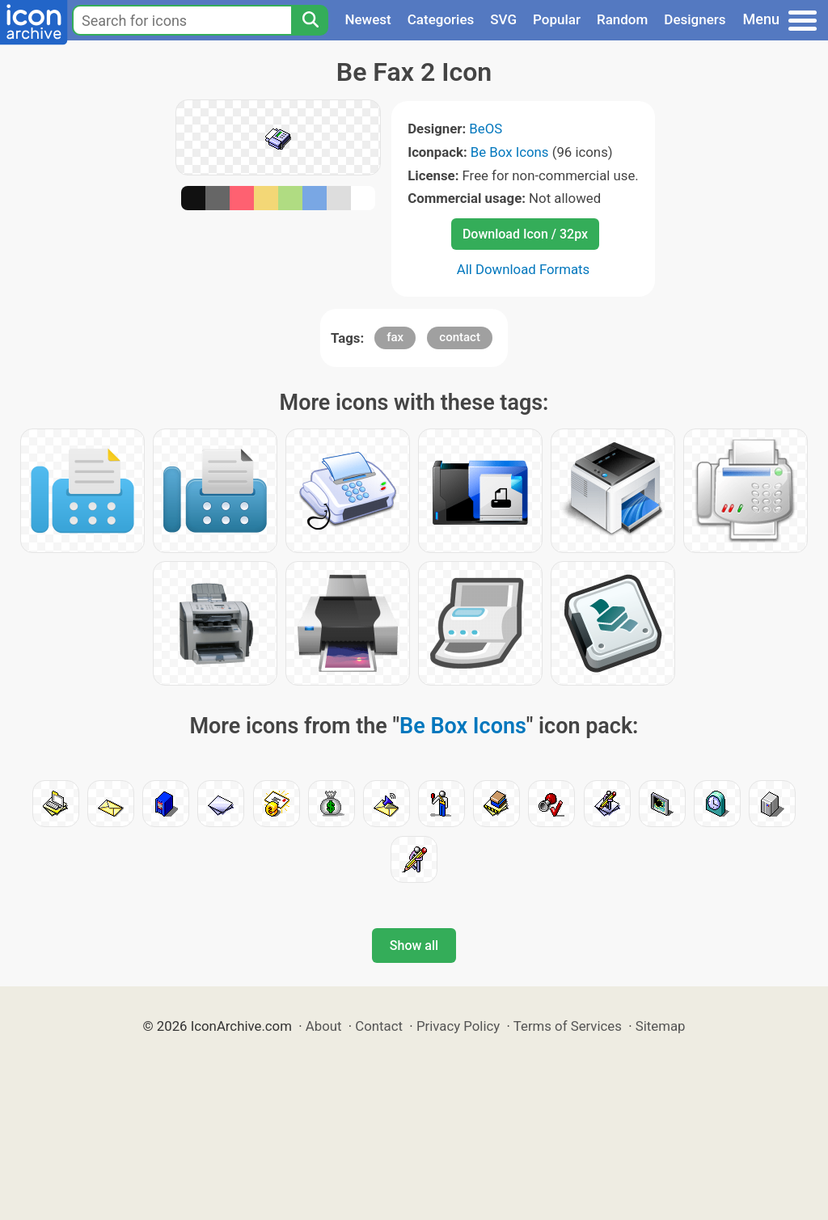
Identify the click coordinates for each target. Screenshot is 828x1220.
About (324, 1026)
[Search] (309, 20)
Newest (367, 19)
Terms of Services (567, 1026)
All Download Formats (523, 269)
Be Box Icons (510, 152)
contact (459, 337)
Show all (414, 945)
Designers (694, 19)
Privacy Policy (458, 1026)
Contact (379, 1026)
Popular (557, 19)
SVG (503, 19)
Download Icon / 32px (525, 234)
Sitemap (661, 1026)
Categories (441, 19)
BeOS (485, 128)
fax (395, 337)
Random (622, 19)
